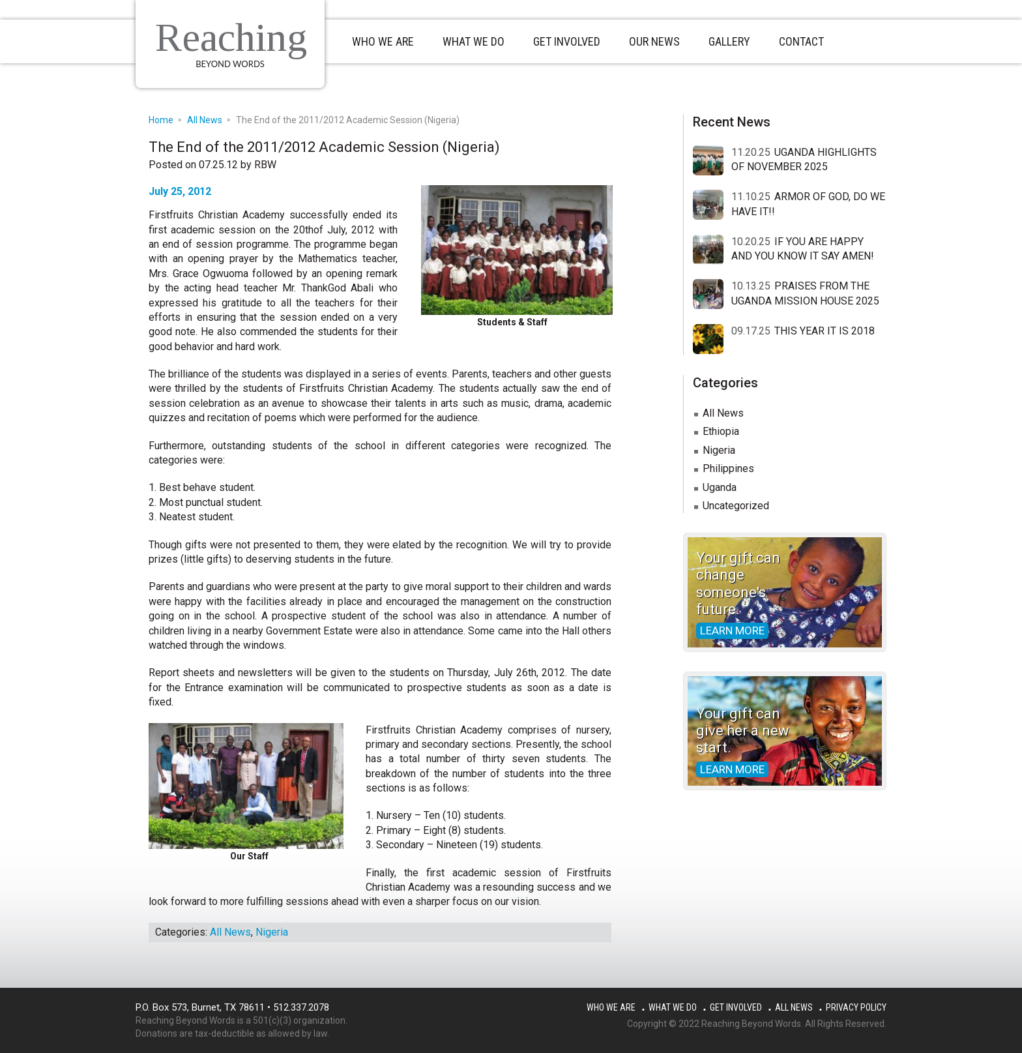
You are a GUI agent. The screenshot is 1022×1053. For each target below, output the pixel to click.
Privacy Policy (856, 1007)
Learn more (732, 630)
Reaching (231, 37)
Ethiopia (721, 431)
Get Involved (736, 1007)
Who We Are (611, 1007)
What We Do (673, 1007)
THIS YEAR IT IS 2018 (824, 331)
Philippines (728, 468)
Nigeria (272, 932)
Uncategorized (736, 505)
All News (230, 932)
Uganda (720, 487)
